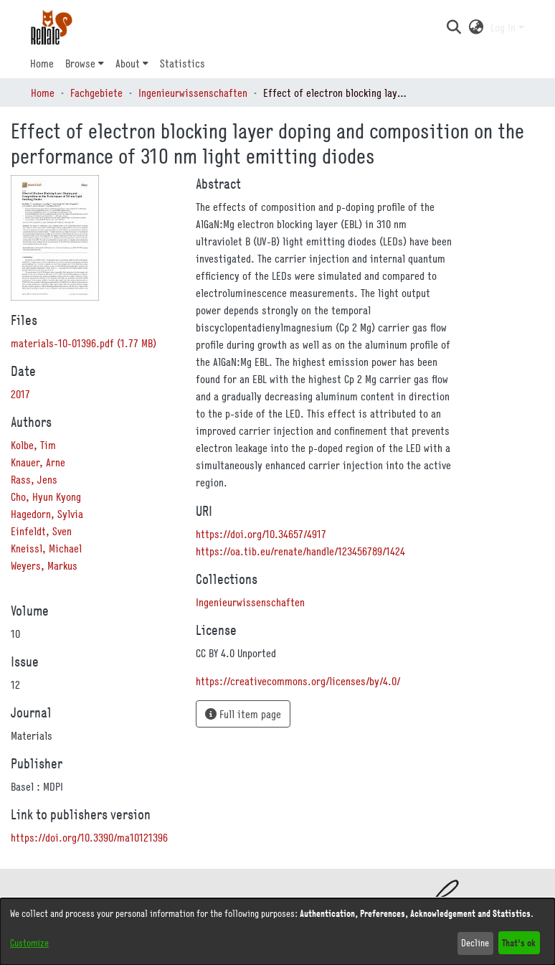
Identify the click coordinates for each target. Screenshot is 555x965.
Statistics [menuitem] (182, 63)
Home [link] (42, 92)
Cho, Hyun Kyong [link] (46, 496)
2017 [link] (20, 393)
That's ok (519, 942)
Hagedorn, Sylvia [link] (47, 513)
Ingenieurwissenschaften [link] (192, 92)
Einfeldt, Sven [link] (41, 530)
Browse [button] (80, 63)
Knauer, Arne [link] (38, 462)
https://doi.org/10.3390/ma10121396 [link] (89, 837)
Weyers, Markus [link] (44, 565)
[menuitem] (84, 63)
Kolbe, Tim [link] (33, 444)
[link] (83, 342)
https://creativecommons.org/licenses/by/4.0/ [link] (298, 680)
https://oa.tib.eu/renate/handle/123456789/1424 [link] (300, 551)
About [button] (127, 63)
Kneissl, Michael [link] (46, 548)
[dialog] (277, 931)
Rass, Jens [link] (34, 479)
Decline (475, 942)
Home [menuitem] (42, 63)
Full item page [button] (243, 713)
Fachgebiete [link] (96, 92)
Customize (29, 942)
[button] (454, 27)
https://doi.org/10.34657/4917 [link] (261, 533)
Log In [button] (504, 27)
